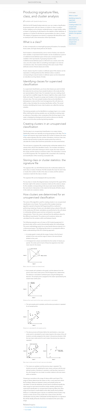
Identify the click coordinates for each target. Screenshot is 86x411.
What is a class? (73, 15)
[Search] (56, 2)
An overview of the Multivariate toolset (36, 407)
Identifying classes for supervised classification (75, 20)
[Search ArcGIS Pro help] (41, 2)
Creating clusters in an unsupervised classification (75, 26)
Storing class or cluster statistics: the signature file (75, 33)
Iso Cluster (28, 409)
